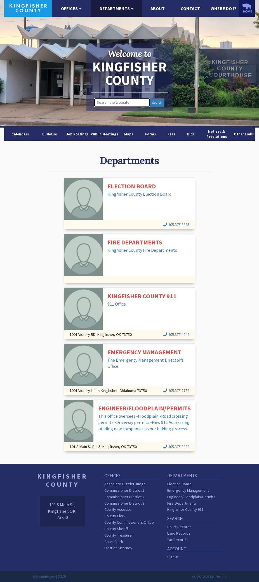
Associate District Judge (125, 483)
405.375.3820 (176, 446)
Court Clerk (113, 541)
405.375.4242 (176, 334)
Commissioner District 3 (124, 503)
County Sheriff (116, 528)
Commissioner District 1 (124, 490)
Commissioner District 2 (124, 496)
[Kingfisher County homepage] (28, 8)
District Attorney (118, 547)
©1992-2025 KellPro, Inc (209, 577)
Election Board (179, 483)
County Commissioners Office (129, 522)
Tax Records (177, 539)
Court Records (179, 526)
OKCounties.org (44, 577)
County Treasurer (118, 535)
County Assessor (118, 509)
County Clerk (115, 515)
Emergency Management (188, 490)
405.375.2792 (176, 390)
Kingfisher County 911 (185, 509)
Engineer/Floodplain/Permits (191, 496)
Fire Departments (182, 503)
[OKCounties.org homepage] (247, 8)
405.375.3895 (176, 224)
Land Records (178, 533)
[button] (71, 9)
